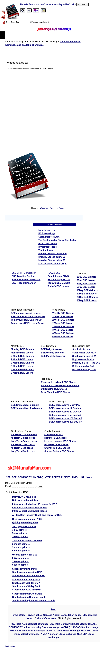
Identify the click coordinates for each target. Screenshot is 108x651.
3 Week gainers (20, 561)
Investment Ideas (47, 247)
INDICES (65, 477)
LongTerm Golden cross (24, 441)
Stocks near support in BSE (27, 572)
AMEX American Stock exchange (59, 634)
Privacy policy (34, 615)
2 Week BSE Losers (62, 323)
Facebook (54, 208)
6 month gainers (21, 550)
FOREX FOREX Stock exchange (63, 630)
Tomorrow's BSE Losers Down (27, 323)
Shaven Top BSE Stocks (57, 448)
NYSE (48, 477)
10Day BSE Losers (87, 294)
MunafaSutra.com (46, 618)
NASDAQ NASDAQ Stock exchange (79, 627)
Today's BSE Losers (58, 286)
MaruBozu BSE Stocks (56, 444)
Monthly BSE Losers (22, 353)
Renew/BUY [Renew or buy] (82, 4)
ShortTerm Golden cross (24, 434)
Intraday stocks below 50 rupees (29, 507)
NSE (8, 477)
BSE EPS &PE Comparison (26, 279)
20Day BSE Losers (87, 300)
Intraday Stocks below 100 (52, 253)
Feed (53, 609)
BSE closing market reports (25, 313)
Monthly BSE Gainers (22, 349)
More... (90, 477)
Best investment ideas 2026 (27, 519)
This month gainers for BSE (27, 540)
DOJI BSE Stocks (53, 434)
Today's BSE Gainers (59, 283)
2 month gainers (21, 544)
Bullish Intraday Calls (83, 366)
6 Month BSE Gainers (22, 369)
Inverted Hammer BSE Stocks (60, 441)
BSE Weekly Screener (52, 353)
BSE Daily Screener (51, 349)
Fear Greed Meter (47, 243)
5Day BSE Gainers (86, 283)
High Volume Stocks (83, 359)
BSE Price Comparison (24, 283)
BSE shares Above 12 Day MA (65, 408)
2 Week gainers (20, 558)
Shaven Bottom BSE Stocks (59, 451)
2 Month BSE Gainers (22, 356)
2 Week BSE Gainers (63, 320)
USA (82, 477)
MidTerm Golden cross (23, 438)
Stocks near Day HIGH (84, 353)
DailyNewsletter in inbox (25, 500)
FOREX (56, 477)
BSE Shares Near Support (25, 405)
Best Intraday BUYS (58, 276)
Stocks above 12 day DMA (26, 579)
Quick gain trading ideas (25, 522)
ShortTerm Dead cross (23, 444)
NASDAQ (38, 477)
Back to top (10, 646)
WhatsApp (44, 208)
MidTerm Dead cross (22, 448)
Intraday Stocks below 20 (51, 260)
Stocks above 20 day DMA (26, 583)
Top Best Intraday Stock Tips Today (57, 240)
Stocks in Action (81, 349)
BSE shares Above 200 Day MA (65, 422)
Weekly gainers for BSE (24, 555)
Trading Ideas (45, 250)
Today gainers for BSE (24, 526)
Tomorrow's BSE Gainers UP (26, 320)
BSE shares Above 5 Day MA (64, 405)
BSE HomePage (46, 233)
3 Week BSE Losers (62, 330)
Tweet (61, 208)
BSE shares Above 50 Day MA (65, 415)
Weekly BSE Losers (62, 316)
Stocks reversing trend (24, 569)
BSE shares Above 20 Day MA (65, 412)
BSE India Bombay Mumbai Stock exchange (73, 624)
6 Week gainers (20, 565)
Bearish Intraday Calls (84, 369)
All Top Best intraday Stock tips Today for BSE (37, 515)
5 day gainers (19, 533)
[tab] (22, 10)
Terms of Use (18, 615)
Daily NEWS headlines (24, 497)
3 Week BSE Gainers (63, 326)
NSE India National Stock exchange (30, 624)
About (56, 615)
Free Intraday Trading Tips (52, 263)
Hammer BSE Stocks (55, 438)
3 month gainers (21, 547)
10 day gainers (20, 536)
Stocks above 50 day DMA (26, 586)
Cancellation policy (71, 615)
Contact (47, 615)
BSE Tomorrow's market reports (28, 316)
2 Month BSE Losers (22, 359)
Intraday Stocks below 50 (51, 257)
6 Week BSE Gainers (63, 333)
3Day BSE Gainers (86, 277)
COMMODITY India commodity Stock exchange (34, 627)
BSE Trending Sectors (23, 276)
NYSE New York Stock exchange (27, 630)
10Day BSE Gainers (87, 290)
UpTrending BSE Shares (54, 389)
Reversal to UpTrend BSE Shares (58, 382)
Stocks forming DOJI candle (27, 594)
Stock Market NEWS (49, 237)
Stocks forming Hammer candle (29, 597)
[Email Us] (36, 10)
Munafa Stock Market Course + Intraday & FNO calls (48, 4)
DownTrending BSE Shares (55, 392)
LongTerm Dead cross (23, 451)
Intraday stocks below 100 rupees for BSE (34, 504)
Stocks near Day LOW (84, 356)
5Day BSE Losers (86, 287)
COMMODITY (25, 477)
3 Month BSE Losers (22, 366)
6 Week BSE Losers (62, 336)
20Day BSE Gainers (87, 297)
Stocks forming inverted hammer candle (33, 600)
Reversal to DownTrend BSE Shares (60, 385)
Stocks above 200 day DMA (26, 590)
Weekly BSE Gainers (63, 313)
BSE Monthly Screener (53, 356)
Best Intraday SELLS (59, 279)
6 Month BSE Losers (22, 373)
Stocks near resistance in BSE (28, 575)
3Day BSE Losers (86, 280)
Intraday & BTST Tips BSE (86, 363)
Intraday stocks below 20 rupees (29, 511)
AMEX (75, 477)
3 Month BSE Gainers (22, 363)
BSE (14, 477)
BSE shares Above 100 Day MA (65, 418)
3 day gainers (19, 530)
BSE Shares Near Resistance (26, 408)
